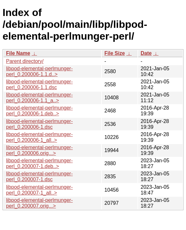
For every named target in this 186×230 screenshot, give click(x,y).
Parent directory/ (24, 61)
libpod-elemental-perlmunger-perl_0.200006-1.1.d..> (39, 71)
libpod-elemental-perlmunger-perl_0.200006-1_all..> (39, 137)
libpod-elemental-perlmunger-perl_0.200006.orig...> (39, 150)
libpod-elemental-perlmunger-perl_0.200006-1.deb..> (39, 110)
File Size (114, 53)
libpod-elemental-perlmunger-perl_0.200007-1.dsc (39, 176)
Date (146, 53)
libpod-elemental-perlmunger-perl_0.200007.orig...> (39, 203)
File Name (18, 53)
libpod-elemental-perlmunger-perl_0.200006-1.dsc (39, 124)
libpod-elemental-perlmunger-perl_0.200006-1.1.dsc (39, 84)
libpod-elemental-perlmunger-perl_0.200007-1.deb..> (39, 163)
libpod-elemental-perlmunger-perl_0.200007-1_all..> (39, 189)
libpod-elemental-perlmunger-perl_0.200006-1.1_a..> (39, 97)
